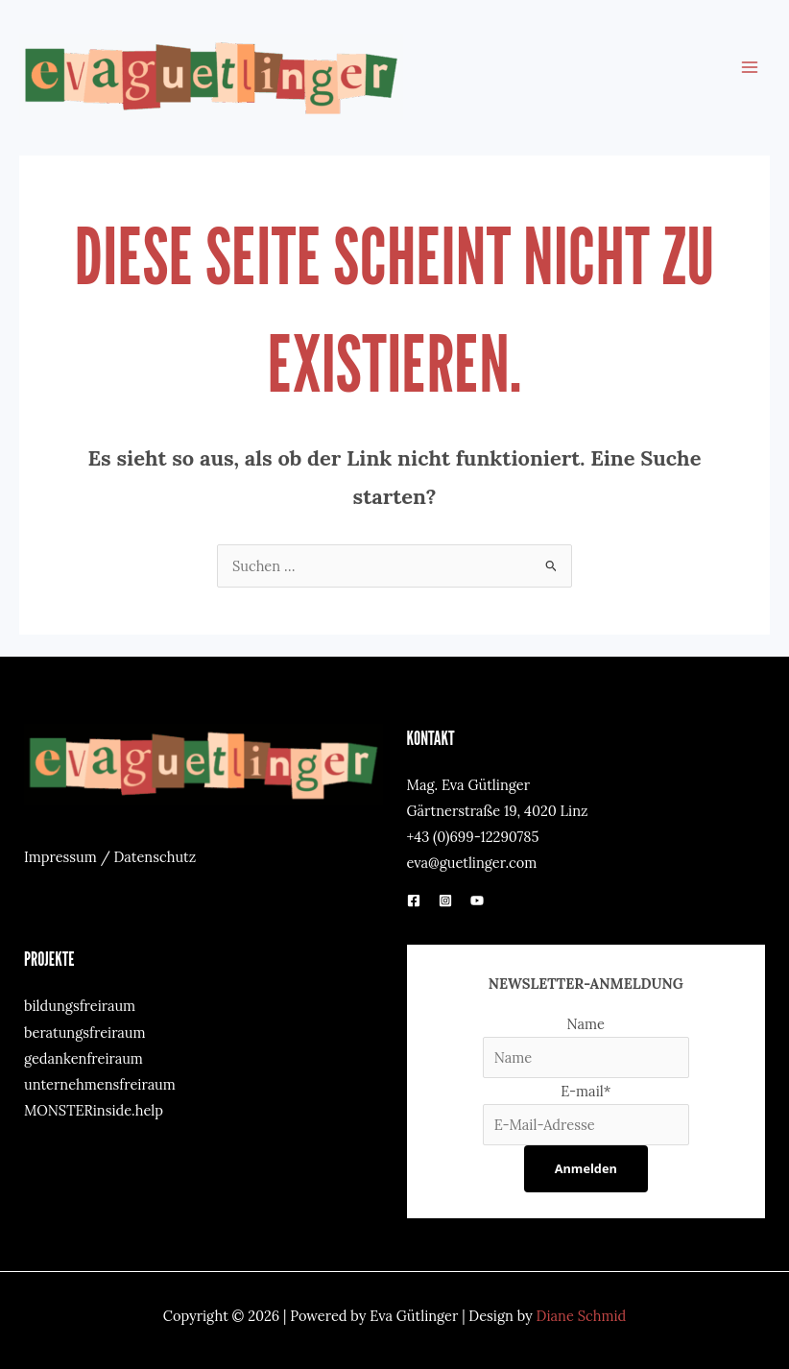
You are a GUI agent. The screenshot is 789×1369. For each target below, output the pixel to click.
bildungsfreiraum (79, 1006)
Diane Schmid (582, 1316)
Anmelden (586, 1168)
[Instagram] (445, 900)
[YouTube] (477, 900)
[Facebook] (413, 900)
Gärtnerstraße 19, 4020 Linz (497, 811)
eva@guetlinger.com (472, 862)
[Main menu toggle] (749, 67)
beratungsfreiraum (85, 1032)
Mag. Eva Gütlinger (468, 785)
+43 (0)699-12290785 (473, 837)
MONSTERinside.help (93, 1110)
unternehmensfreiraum (100, 1084)
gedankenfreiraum (83, 1058)
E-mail (585, 1091)
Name (586, 1024)
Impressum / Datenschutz (110, 857)
